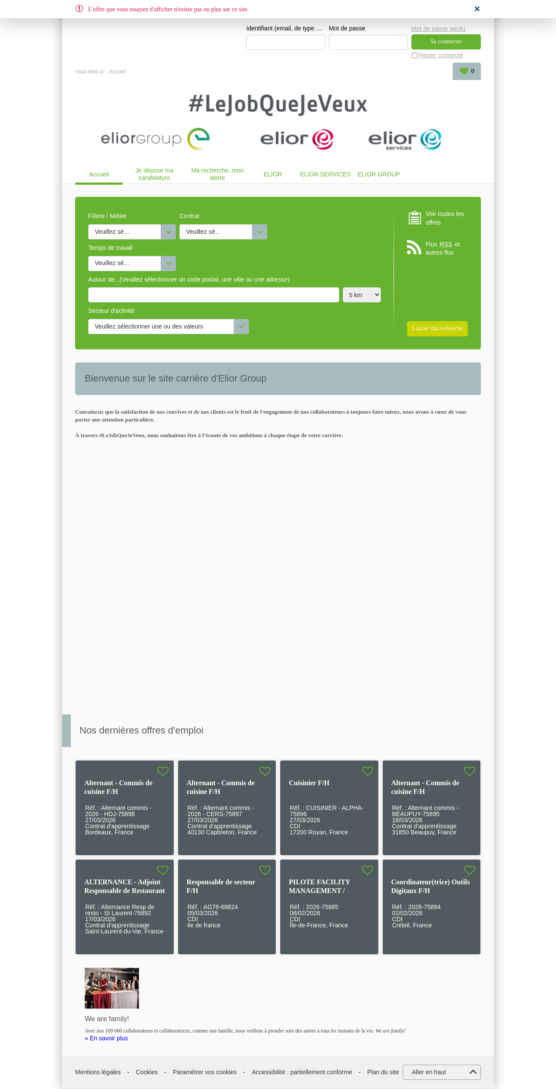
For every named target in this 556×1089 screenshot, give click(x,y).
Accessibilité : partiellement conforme (302, 1072)
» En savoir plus (106, 1038)
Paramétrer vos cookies (205, 1072)
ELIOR (273, 174)
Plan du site (383, 1072)
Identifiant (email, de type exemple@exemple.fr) (285, 28)
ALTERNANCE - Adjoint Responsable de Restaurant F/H (124, 891)
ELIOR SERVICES (325, 174)
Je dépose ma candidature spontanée (155, 174)
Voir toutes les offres (445, 218)
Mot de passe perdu (438, 28)
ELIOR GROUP (378, 174)
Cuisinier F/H (309, 783)
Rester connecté (441, 55)
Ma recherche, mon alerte (217, 174)
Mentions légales (98, 1072)
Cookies (147, 1072)
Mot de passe (347, 28)
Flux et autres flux (443, 249)
